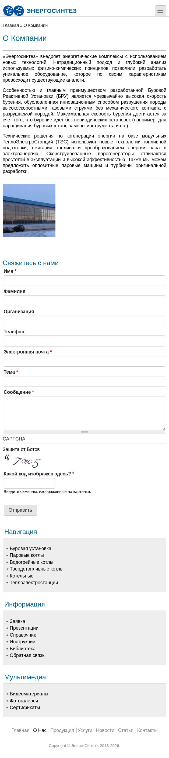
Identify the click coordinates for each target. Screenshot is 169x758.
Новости (105, 730)
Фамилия (15, 291)
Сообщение (19, 392)
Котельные (21, 576)
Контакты (147, 730)
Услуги (85, 730)
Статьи (125, 730)
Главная (11, 25)
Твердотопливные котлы (36, 569)
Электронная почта (28, 352)
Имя (10, 271)
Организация (19, 311)
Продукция (62, 730)
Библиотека (23, 648)
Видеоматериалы (29, 693)
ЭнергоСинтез (40, 10)
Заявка (17, 621)
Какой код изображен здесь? (39, 474)
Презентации (24, 628)
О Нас (40, 730)
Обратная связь (27, 655)
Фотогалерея (24, 700)
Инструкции (22, 641)
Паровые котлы (27, 555)
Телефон (14, 331)
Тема (11, 372)
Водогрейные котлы (31, 562)
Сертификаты (25, 707)
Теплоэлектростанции (34, 582)
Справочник (23, 635)
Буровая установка (30, 548)
